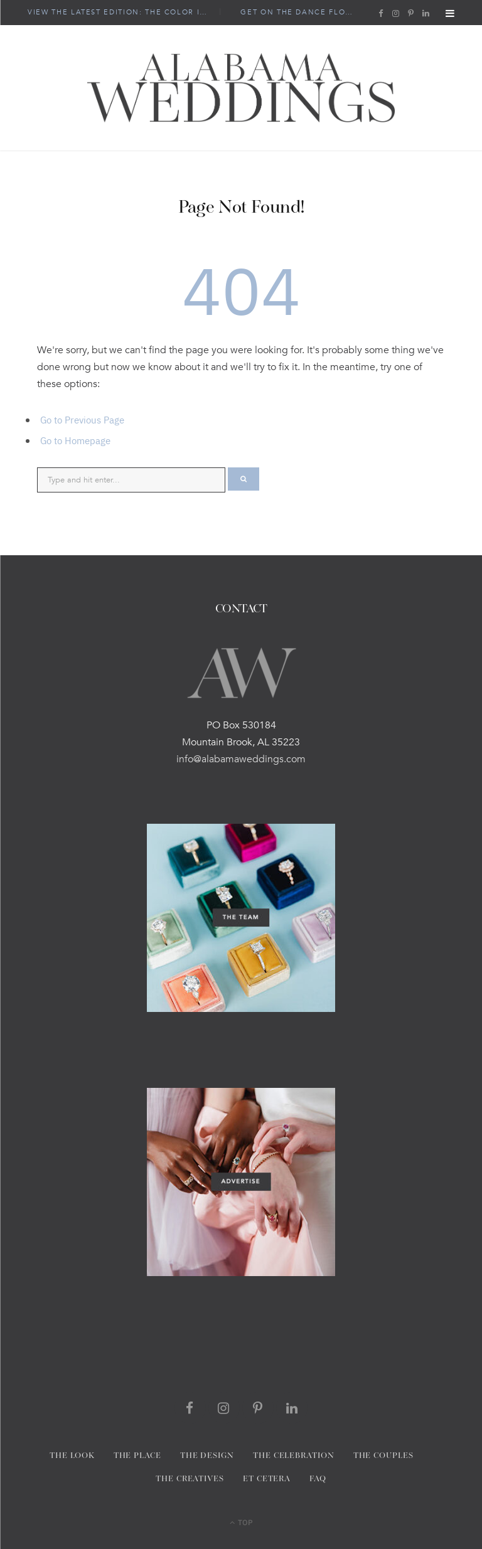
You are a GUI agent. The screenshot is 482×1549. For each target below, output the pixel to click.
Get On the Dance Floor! (300, 12)
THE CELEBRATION (294, 1456)
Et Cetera (267, 1479)
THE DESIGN (207, 1456)
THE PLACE (137, 1456)
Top (241, 1521)
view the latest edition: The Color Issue (123, 12)
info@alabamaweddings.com (241, 759)
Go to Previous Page (82, 419)
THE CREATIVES (190, 1479)
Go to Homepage (75, 440)
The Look (72, 1456)
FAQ (317, 1479)
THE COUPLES (383, 1456)
